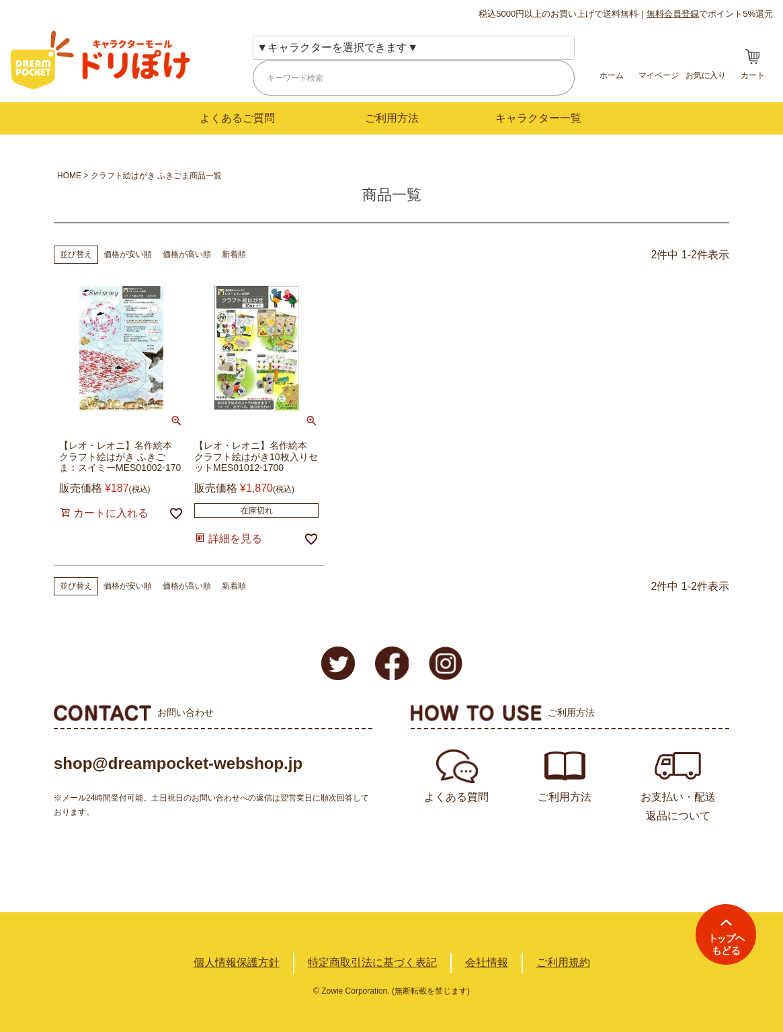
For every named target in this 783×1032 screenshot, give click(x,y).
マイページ (658, 75)
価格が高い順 (187, 254)
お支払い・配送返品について (678, 806)
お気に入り (706, 75)
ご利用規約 (563, 962)
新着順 (234, 254)
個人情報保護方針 (237, 962)
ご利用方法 (392, 118)
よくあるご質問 (237, 118)
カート (753, 75)
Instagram (445, 663)
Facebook (392, 663)
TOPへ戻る (726, 934)
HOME (69, 175)
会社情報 (486, 962)
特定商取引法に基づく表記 (372, 962)
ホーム (612, 75)
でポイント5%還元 (710, 14)
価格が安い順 (128, 254)
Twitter (338, 663)
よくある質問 (456, 797)
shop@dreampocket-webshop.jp (178, 763)
